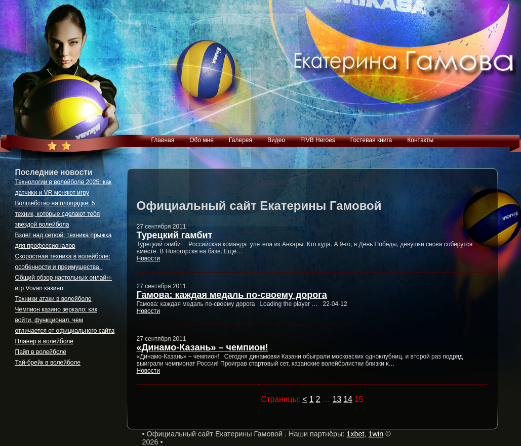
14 (347, 399)
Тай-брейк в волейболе (48, 362)
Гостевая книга (371, 140)
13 (337, 399)
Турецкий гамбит (175, 235)
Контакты (420, 140)
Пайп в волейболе (41, 351)
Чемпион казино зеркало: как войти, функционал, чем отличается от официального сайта (65, 320)
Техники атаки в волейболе (53, 298)
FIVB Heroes (317, 140)
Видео (276, 140)
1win (376, 434)
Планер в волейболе (44, 341)
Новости (148, 258)
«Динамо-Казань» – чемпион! (202, 347)
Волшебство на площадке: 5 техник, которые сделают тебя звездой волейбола (57, 214)
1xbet (355, 434)
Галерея (240, 140)
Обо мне (201, 140)
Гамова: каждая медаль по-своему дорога (232, 295)
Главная (163, 140)
